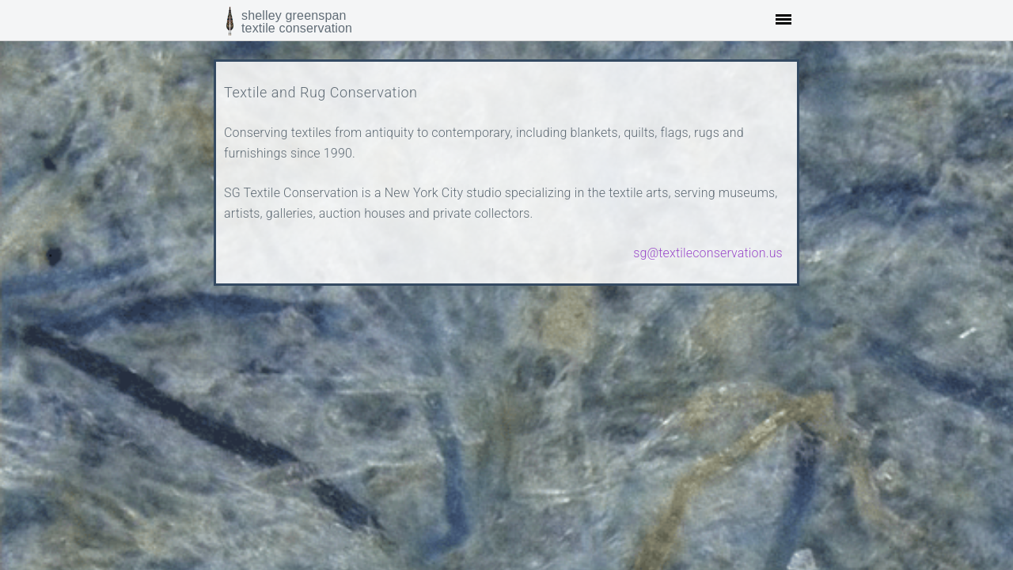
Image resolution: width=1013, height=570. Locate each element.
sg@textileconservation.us (708, 252)
